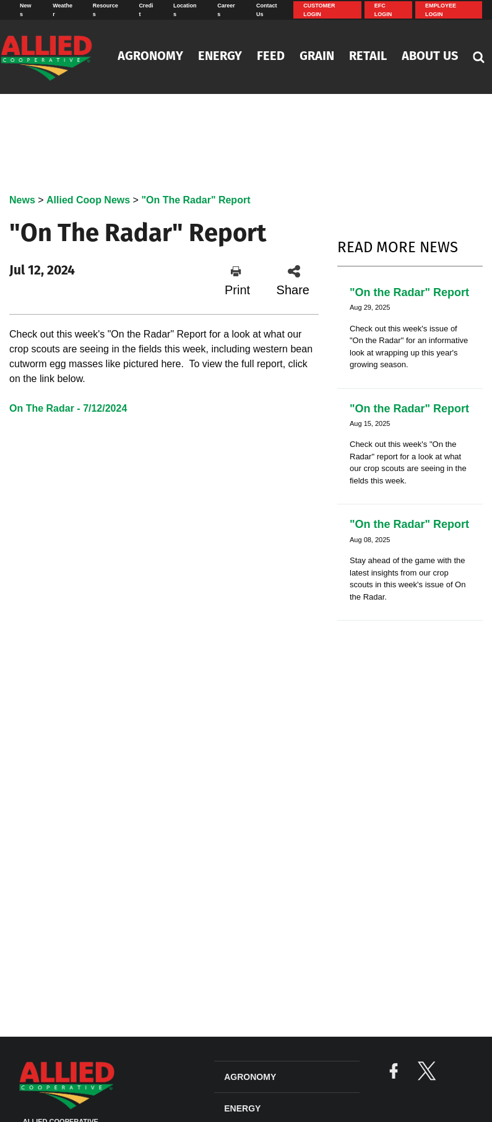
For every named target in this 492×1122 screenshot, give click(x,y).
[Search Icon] (479, 57)
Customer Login (319, 9)
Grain (317, 57)
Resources (105, 9)
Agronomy (150, 57)
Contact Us (266, 9)
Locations (185, 9)
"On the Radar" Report (409, 292)
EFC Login (383, 9)
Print (237, 281)
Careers (226, 9)
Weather (62, 9)
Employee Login (440, 9)
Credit (146, 9)
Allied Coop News (88, 200)
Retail (368, 57)
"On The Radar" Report (195, 200)
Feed (271, 57)
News (26, 9)
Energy (220, 57)
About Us (430, 57)
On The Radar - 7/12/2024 (68, 408)
